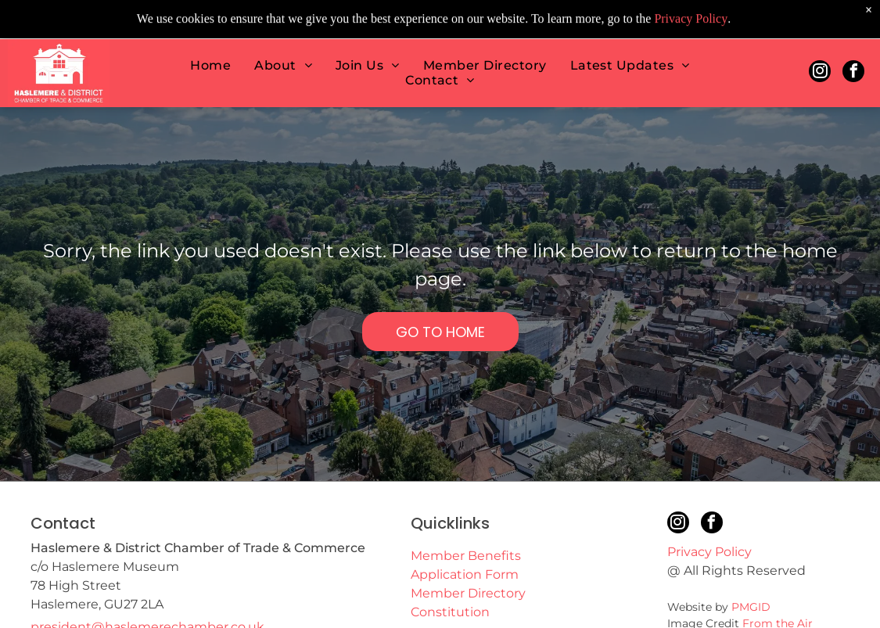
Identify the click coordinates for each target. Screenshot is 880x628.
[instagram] (820, 57)
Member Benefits (466, 555)
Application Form (465, 574)
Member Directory (468, 593)
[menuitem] (210, 48)
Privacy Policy (709, 551)
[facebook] (853, 57)
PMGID (750, 607)
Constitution (450, 612)
